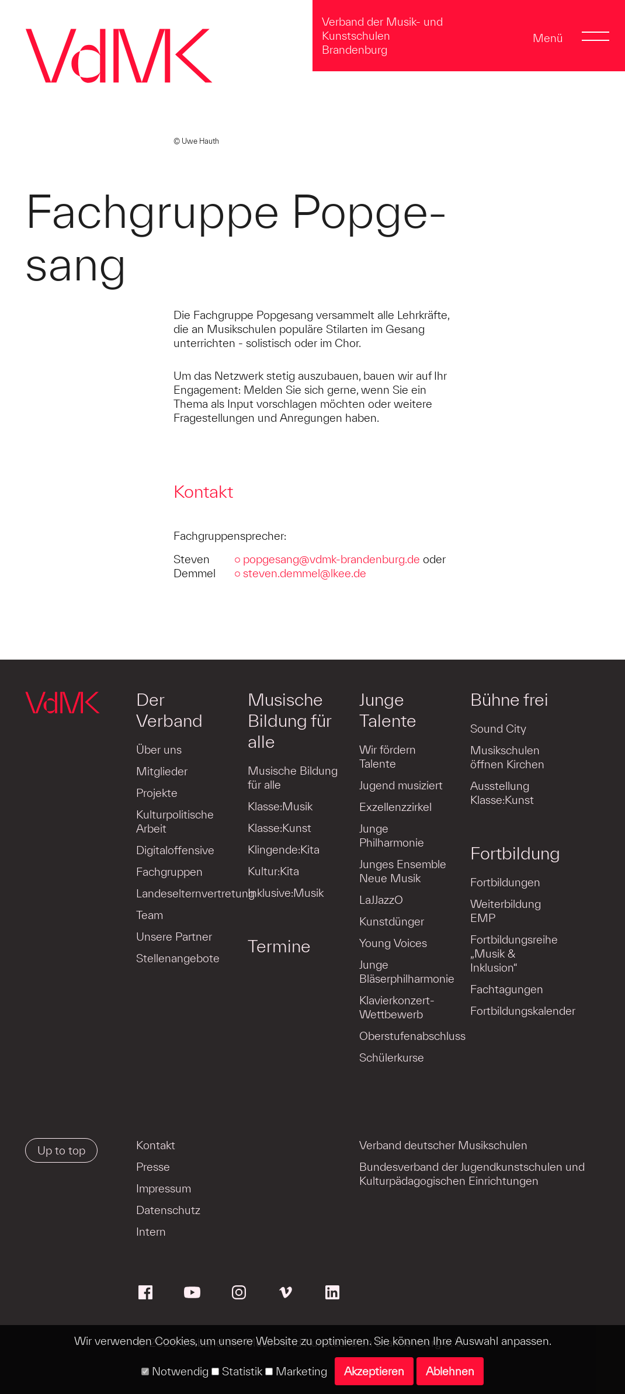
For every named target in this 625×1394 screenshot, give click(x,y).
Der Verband (169, 709)
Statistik (236, 1371)
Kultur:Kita (273, 871)
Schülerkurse (391, 1057)
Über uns (159, 749)
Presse (153, 1166)
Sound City (498, 728)
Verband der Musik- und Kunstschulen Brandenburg (382, 35)
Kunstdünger (391, 921)
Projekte (157, 792)
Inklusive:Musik (286, 892)
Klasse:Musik (280, 806)
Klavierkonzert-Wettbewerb (397, 1007)
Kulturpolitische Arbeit (175, 821)
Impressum (163, 1188)
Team (149, 914)
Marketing (296, 1371)
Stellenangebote (178, 958)
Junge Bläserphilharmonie (406, 971)
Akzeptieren (374, 1371)
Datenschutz (168, 1210)
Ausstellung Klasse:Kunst (502, 792)
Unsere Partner (174, 936)
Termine (279, 946)
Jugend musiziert (401, 785)
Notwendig (175, 1371)
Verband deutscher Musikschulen (443, 1145)
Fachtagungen (506, 989)
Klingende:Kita (284, 849)
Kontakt (155, 1145)
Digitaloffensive (175, 850)
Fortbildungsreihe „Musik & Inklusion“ (514, 953)
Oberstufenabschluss (412, 1035)
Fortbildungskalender (522, 1010)
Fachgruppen (169, 871)
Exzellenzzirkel (395, 806)
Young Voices (393, 943)
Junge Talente (387, 709)
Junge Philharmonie (391, 835)
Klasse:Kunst (279, 827)
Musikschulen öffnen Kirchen (507, 757)
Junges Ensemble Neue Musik (402, 871)
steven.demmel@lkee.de (304, 573)
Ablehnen (450, 1371)
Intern (151, 1231)
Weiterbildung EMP (505, 910)
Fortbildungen (505, 882)
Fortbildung (515, 853)
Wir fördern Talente (387, 756)
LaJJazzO (381, 899)
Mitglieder (162, 771)
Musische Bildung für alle (289, 720)
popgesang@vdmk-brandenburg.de (331, 559)
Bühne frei (509, 699)
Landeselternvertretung (195, 893)
